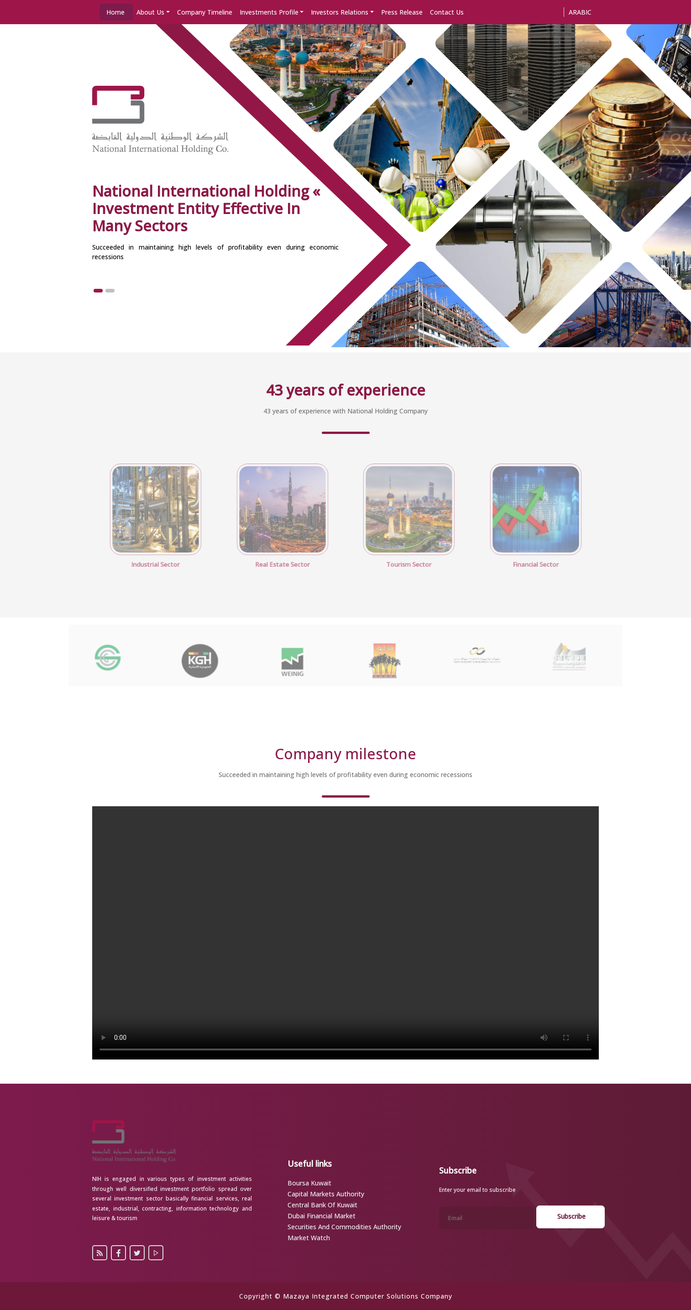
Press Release (402, 12)
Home (115, 12)
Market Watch (309, 1237)
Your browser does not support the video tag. (345, 932)
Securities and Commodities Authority (344, 1226)
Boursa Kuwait (309, 1183)
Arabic (580, 12)
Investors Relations (339, 12)
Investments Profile (269, 12)
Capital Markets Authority (326, 1194)
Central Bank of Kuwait (322, 1204)
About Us (150, 12)
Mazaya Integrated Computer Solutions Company (367, 1296)
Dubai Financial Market (322, 1215)
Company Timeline (204, 12)
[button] (98, 290)
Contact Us (447, 12)
